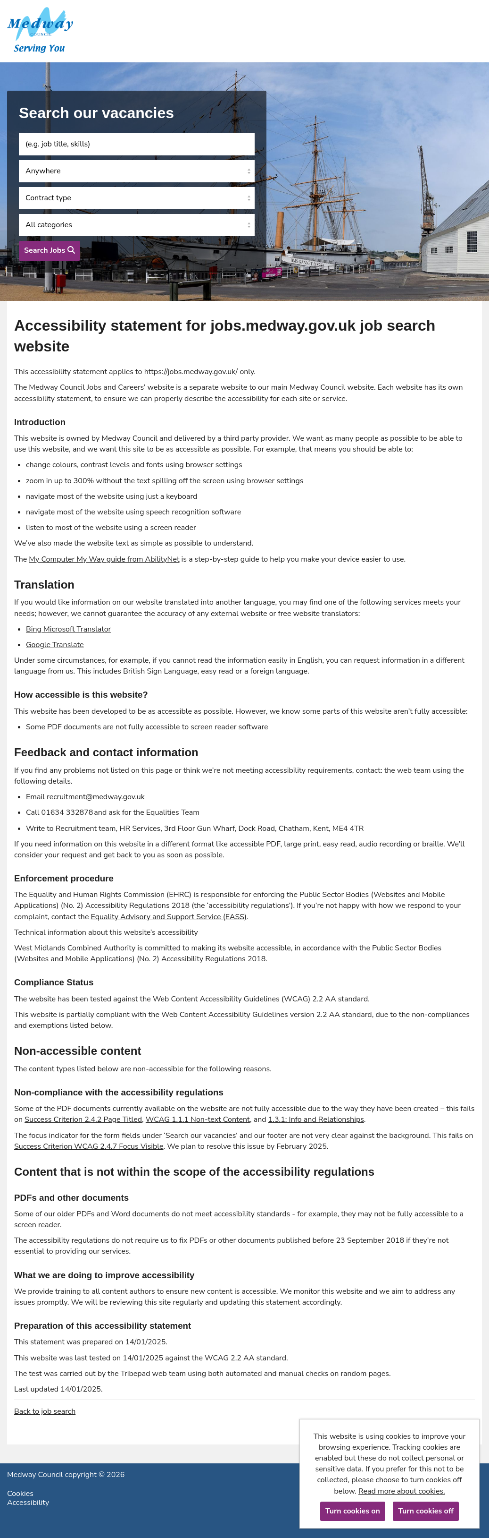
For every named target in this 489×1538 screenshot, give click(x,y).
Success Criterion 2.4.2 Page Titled (83, 1119)
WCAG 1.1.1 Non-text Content (198, 1119)
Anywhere (42, 171)
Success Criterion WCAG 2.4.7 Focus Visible (89, 1146)
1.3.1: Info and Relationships (316, 1119)
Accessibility (28, 1502)
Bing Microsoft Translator (68, 629)
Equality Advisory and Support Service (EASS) (169, 917)
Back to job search (44, 1411)
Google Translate (55, 645)
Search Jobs (49, 250)
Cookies (20, 1493)
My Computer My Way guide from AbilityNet (104, 559)
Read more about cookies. (401, 1491)
